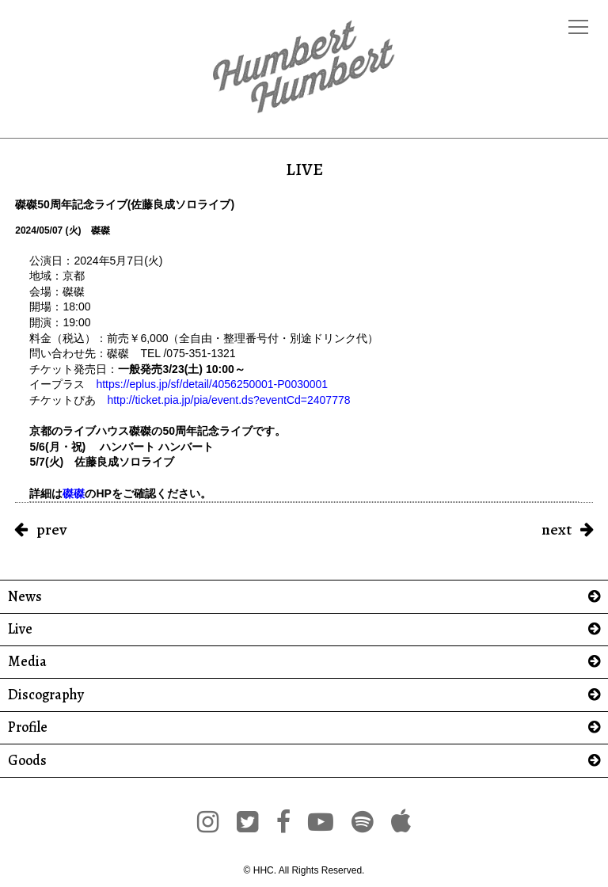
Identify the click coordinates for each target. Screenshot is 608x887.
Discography (46, 695)
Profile (28, 727)
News (25, 597)
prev (51, 529)
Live (20, 629)
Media (27, 662)
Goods (27, 761)
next (557, 529)
